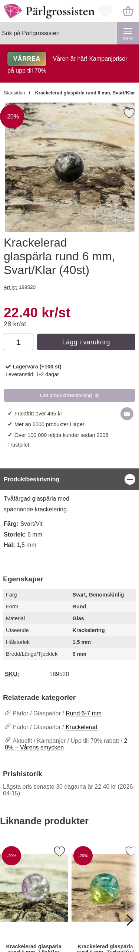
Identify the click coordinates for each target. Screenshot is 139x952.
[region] (69, 479)
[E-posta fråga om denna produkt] (126, 413)
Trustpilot (18, 445)
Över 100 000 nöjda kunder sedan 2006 (61, 435)
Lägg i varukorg (86, 342)
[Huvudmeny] (128, 33)
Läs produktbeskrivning (66, 395)
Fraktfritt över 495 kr (38, 414)
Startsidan (14, 93)
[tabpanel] (69, 513)
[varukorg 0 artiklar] (128, 11)
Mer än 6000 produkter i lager (49, 424)
